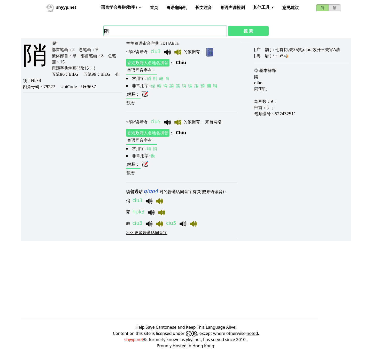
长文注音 (203, 7)
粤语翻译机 (176, 7)
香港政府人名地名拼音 (147, 62)
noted (252, 333)
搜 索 (248, 31)
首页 (154, 7)
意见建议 (290, 7)
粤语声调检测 (232, 7)
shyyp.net (133, 339)
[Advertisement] (176, 279)
